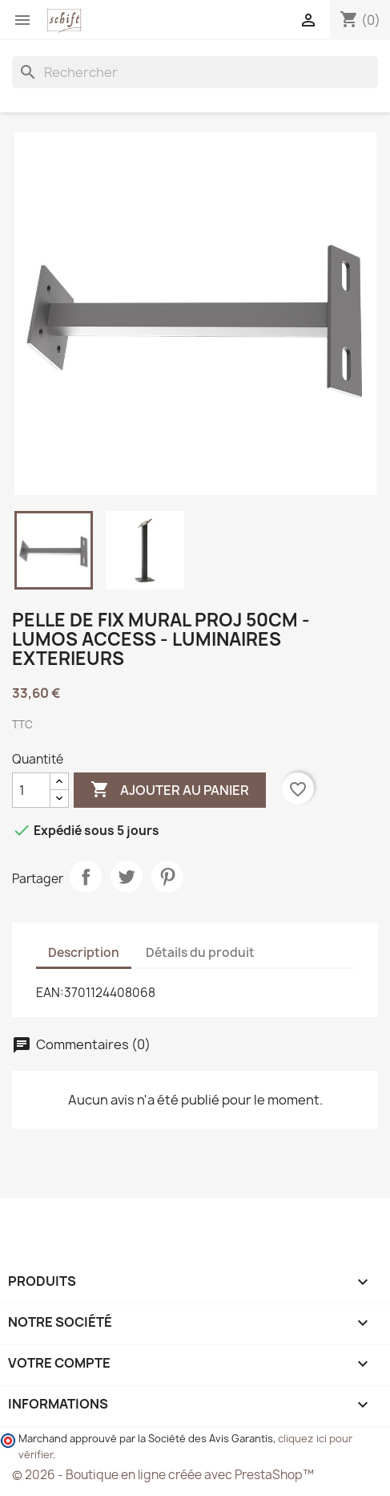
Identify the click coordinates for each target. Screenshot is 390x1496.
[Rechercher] (195, 72)
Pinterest (167, 877)
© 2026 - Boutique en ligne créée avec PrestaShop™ (163, 1474)
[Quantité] (31, 790)
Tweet (127, 877)
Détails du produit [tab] (200, 952)
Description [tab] (83, 952)
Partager (86, 877)
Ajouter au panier (169, 790)
